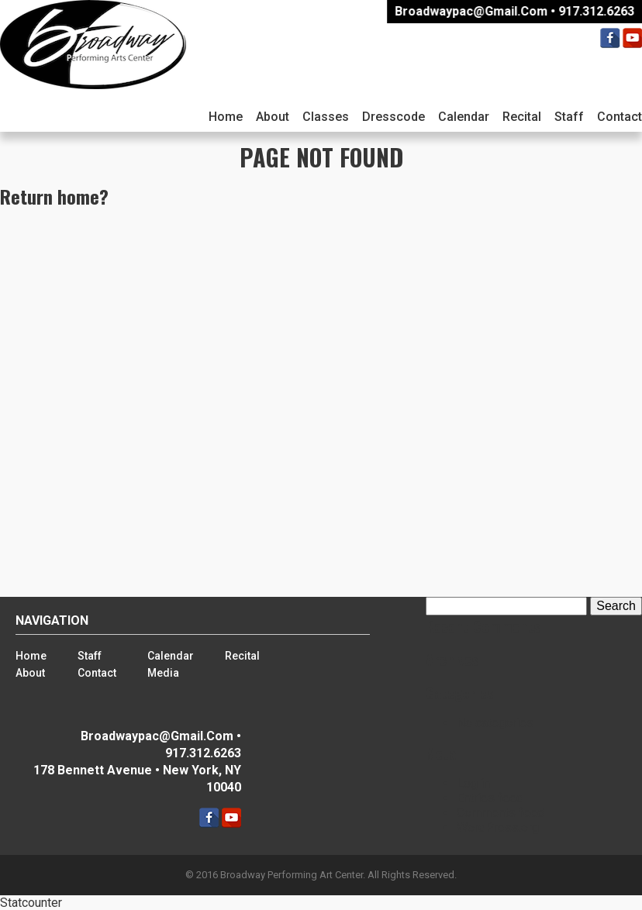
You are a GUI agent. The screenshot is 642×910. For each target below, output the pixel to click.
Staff (569, 116)
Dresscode (393, 116)
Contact (97, 673)
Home (226, 116)
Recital (521, 116)
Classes (325, 116)
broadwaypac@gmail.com (473, 11)
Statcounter (31, 902)
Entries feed (490, 798)
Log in (473, 783)
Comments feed (500, 812)
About (272, 116)
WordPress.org (498, 827)
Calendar (463, 116)
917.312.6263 (599, 11)
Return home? (54, 196)
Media (163, 673)
